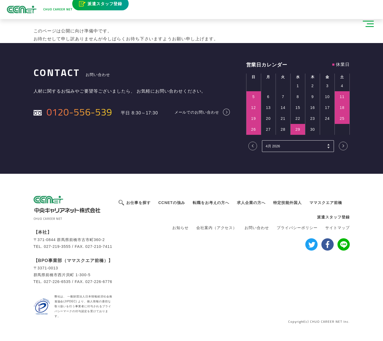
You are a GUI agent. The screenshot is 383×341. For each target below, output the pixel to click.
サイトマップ (337, 228)
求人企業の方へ (251, 202)
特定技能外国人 (287, 202)
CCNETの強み (171, 202)
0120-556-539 (80, 111)
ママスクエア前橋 (325, 202)
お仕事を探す (138, 202)
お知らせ (180, 228)
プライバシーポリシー (297, 228)
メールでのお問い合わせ (196, 112)
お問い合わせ (257, 228)
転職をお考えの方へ (211, 202)
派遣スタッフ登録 (111, 7)
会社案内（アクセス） (216, 228)
